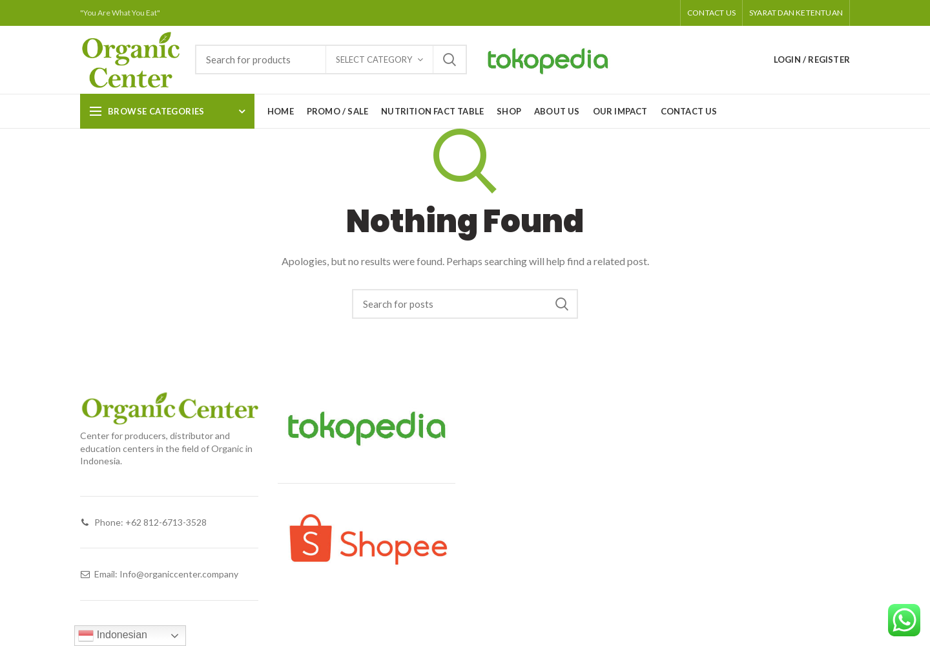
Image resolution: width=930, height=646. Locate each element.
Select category (374, 59)
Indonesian (112, 635)
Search (449, 59)
